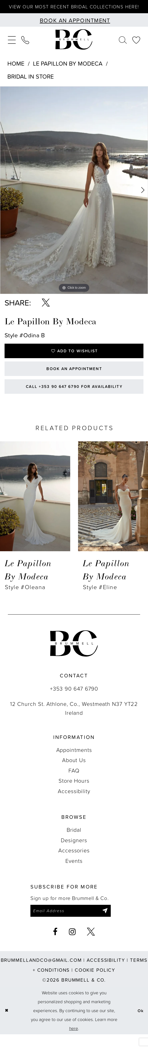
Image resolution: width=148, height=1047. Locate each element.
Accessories (74, 862)
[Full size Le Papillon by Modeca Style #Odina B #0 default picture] (74, 196)
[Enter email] (74, 922)
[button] (11, 46)
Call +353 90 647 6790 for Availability (74, 397)
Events (73, 872)
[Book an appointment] (74, 26)
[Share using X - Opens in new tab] (46, 309)
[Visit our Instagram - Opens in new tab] (72, 945)
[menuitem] (11, 46)
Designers (74, 851)
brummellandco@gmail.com (41, 972)
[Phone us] (25, 46)
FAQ (74, 782)
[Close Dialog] (7, 1023)
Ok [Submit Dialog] (140, 1023)
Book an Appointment (74, 377)
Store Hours (74, 792)
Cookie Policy (95, 982)
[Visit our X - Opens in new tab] (91, 945)
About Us (74, 772)
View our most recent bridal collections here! (74, 9)
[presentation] (35, 508)
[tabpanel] (74, 196)
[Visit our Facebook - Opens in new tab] (55, 945)
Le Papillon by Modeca (67, 70)
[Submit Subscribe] (112, 922)
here (73, 1041)
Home (15, 70)
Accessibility (74, 802)
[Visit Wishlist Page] (136, 46)
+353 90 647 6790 (74, 700)
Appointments (74, 761)
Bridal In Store (30, 83)
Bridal (74, 841)
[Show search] (123, 46)
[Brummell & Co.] (74, 46)
